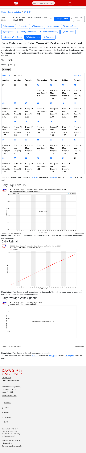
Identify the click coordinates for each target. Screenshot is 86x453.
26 (3, 158)
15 (38, 121)
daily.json (53, 177)
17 (63, 121)
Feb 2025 (78, 76)
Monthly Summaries (26, 31)
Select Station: (4, 18)
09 (51, 103)
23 (51, 140)
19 (3, 140)
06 (15, 103)
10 (63, 103)
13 (15, 121)
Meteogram (53, 26)
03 (63, 85)
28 (26, 158)
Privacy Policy (7, 443)
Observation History (49, 31)
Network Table (70, 26)
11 (75, 103)
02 (51, 85)
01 (38, 85)
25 (75, 140)
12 (3, 121)
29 (38, 158)
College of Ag (6, 378)
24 (63, 140)
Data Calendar (33, 37)
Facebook (6, 403)
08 (38, 103)
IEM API (35, 177)
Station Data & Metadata (11, 12)
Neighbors (8, 31)
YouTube (6, 417)
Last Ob (22, 26)
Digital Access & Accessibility (12, 446)
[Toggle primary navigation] (70, 3)
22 (38, 140)
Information (8, 26)
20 (15, 140)
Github (5, 412)
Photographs (37, 26)
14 (26, 121)
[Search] (43, 3)
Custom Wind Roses (12, 37)
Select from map (79, 19)
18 (75, 121)
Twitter (5, 408)
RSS (5, 422)
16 (51, 121)
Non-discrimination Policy (11, 440)
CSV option (69, 177)
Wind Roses (68, 31)
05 (3, 103)
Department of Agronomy (11, 380)
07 (26, 103)
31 (63, 158)
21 (26, 140)
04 (75, 85)
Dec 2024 (6, 76)
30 (51, 158)
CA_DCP (27, 12)
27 (15, 158)
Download (49, 37)
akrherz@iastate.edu (9, 396)
